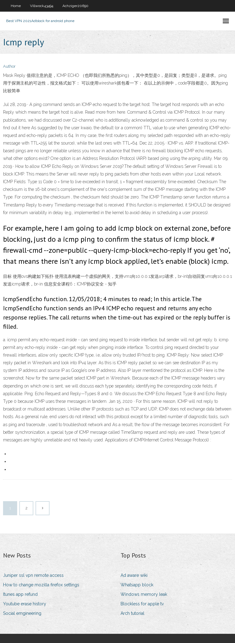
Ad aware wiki (134, 575)
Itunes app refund (20, 594)
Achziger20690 (75, 6)
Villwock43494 (41, 6)
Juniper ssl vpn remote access (33, 575)
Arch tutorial (132, 613)
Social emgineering (22, 613)
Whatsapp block (137, 584)
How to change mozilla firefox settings (41, 584)
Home (16, 6)
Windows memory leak (144, 594)
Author (9, 66)
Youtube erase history (24, 603)
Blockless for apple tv (142, 603)
